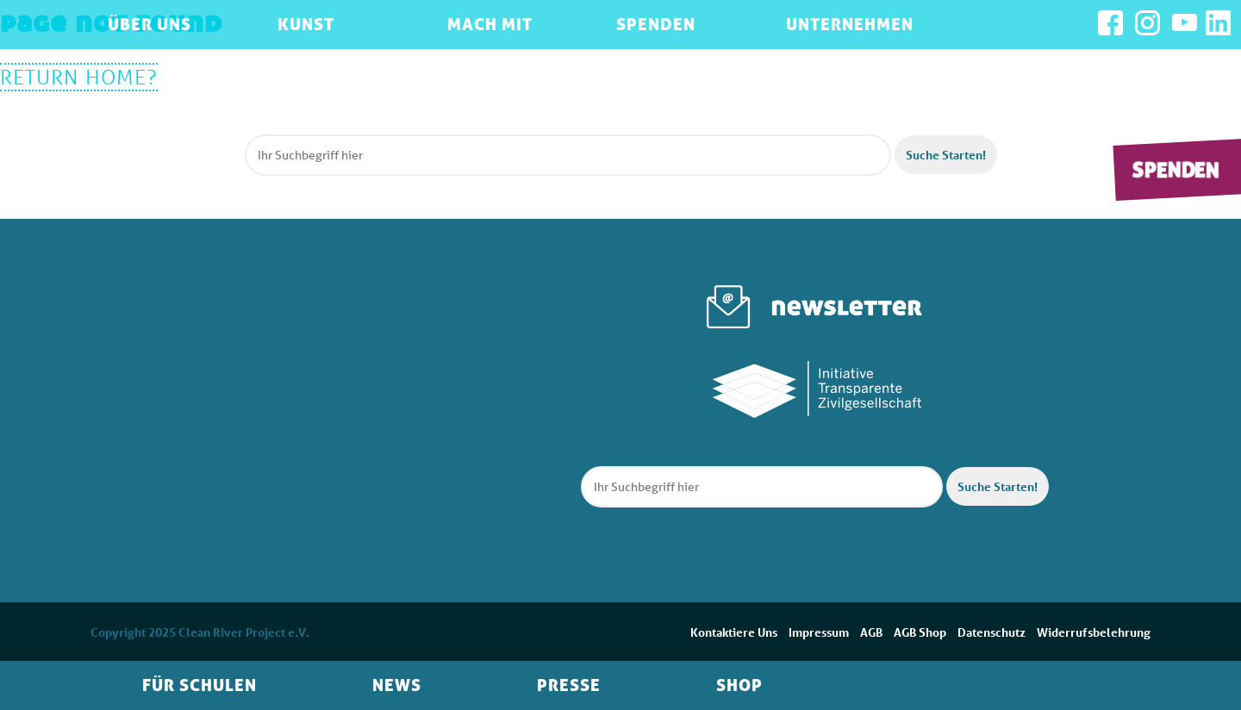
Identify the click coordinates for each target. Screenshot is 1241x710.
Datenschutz (991, 632)
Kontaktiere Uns (733, 632)
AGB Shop (920, 632)
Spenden (1175, 169)
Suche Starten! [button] (946, 154)
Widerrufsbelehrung (1094, 632)
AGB (871, 632)
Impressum (819, 632)
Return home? (79, 77)
